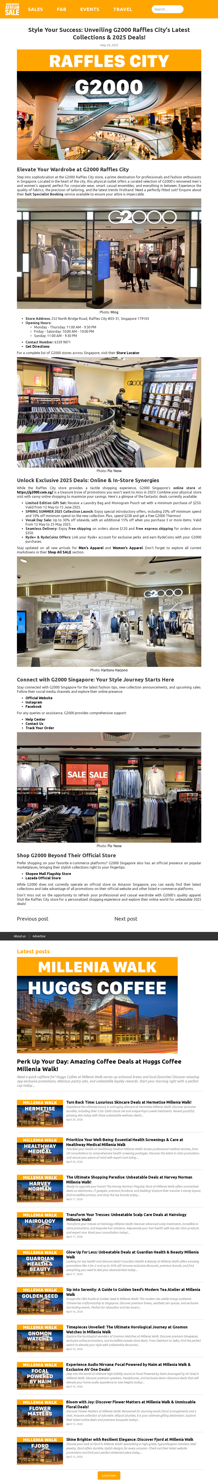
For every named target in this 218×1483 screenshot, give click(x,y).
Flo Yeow (115, 471)
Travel (122, 9)
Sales (35, 9)
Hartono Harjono (114, 670)
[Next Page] (109, 1475)
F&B (61, 9)
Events (89, 9)
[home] (12, 9)
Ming (114, 312)
